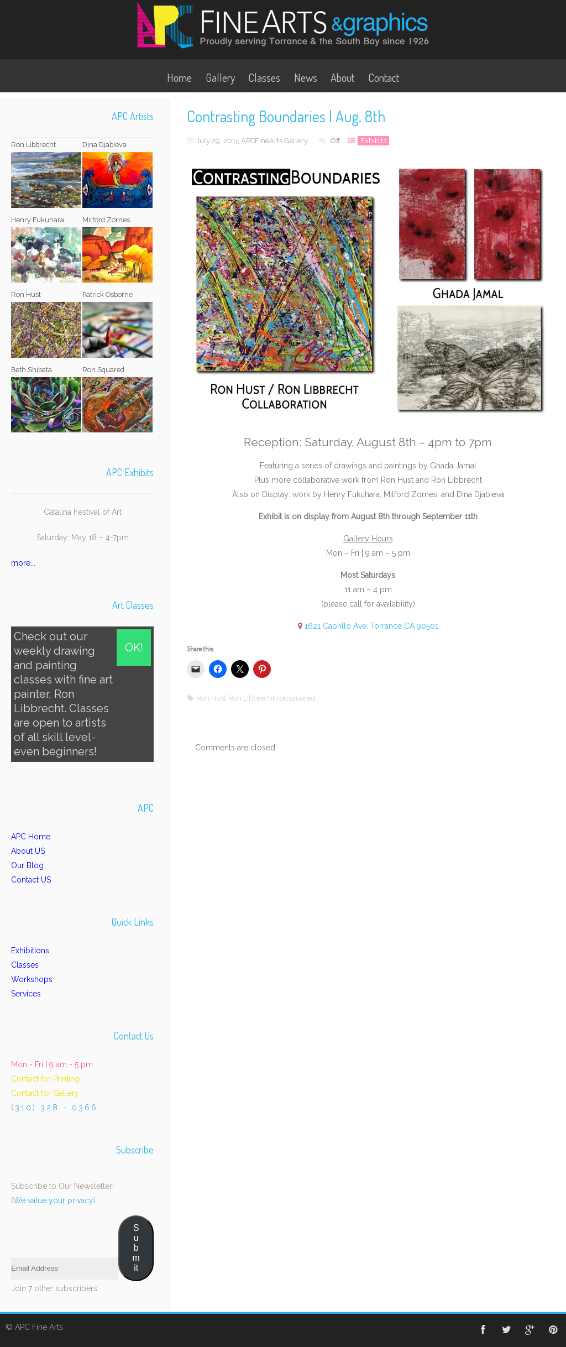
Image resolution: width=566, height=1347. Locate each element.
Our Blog (27, 865)
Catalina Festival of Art (83, 512)
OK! (134, 647)
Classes (264, 77)
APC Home (30, 836)
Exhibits (373, 141)
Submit (136, 1247)
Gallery (220, 77)
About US (28, 851)
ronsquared (296, 698)
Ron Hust (211, 698)
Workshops (32, 979)
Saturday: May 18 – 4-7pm (82, 537)
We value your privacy (53, 1200)
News (305, 77)
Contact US (31, 879)
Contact (383, 77)
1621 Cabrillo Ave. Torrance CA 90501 (371, 626)
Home (179, 77)
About (342, 77)
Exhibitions (30, 950)
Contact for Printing (45, 1078)
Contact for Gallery (45, 1093)
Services (26, 993)
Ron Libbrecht (251, 698)
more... (23, 562)
